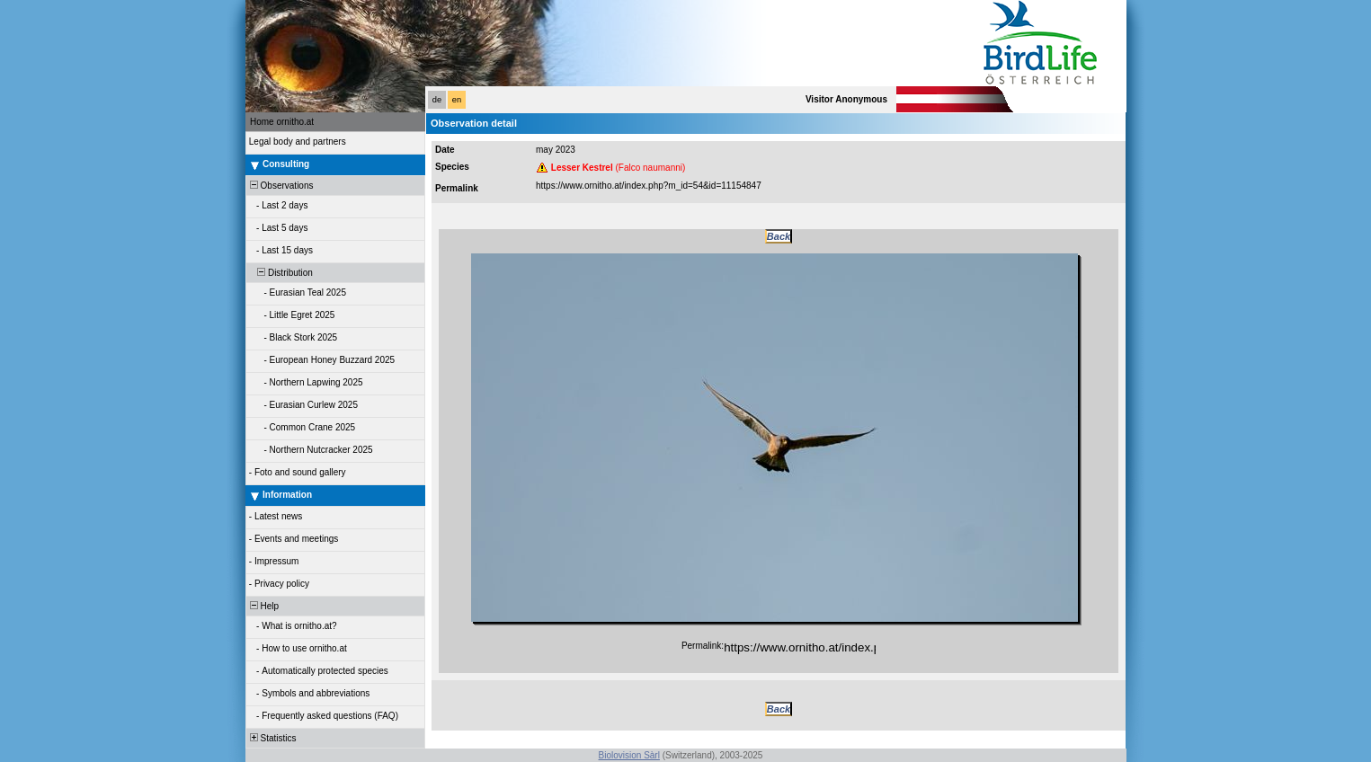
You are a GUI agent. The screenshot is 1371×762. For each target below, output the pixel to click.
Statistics (272, 738)
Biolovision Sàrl (629, 755)
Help (263, 606)
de (436, 99)
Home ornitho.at (282, 122)
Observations (280, 185)
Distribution (280, 273)
